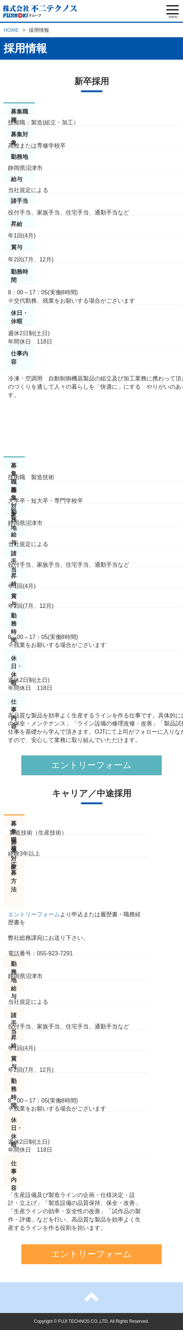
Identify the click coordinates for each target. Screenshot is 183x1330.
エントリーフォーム (91, 765)
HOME (11, 30)
